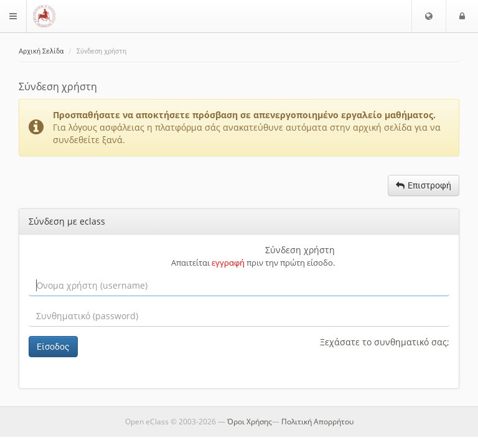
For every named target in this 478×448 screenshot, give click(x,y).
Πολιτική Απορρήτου (317, 421)
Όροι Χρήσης (249, 421)
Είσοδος (53, 347)
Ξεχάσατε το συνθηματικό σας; (384, 342)
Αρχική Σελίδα (41, 51)
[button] (429, 16)
